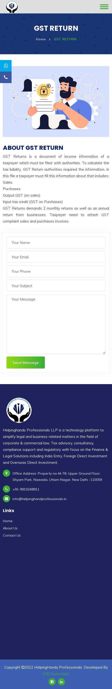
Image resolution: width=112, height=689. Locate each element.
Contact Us (12, 535)
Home (43, 39)
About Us (10, 528)
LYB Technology (56, 673)
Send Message (26, 362)
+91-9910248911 (26, 489)
